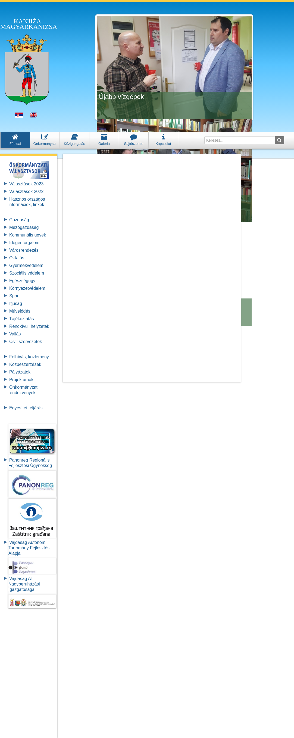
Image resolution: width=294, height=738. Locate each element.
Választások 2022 (26, 191)
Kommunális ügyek (27, 235)
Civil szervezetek (25, 341)
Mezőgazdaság (24, 227)
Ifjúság (15, 303)
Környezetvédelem (27, 288)
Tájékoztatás (21, 318)
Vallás (15, 334)
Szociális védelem (26, 273)
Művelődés (19, 311)
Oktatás (16, 258)
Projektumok (21, 379)
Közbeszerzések (25, 364)
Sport (14, 296)
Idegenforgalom (24, 242)
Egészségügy (22, 280)
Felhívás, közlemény (29, 356)
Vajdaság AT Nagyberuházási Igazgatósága (24, 584)
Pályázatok (19, 372)
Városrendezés (24, 250)
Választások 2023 (26, 184)
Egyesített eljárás (26, 408)
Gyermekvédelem (26, 265)
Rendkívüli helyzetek (29, 326)
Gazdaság (19, 219)
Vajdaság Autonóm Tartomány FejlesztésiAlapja (29, 548)
